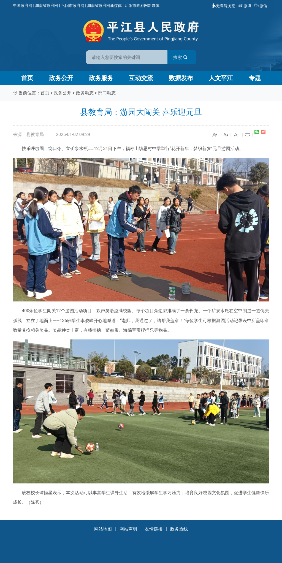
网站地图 (103, 529)
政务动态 (85, 93)
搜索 (180, 57)
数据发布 (181, 78)
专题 (255, 78)
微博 (245, 6)
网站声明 (128, 529)
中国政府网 (22, 5)
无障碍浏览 (223, 6)
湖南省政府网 (46, 5)
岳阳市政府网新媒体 (142, 5)
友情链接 (153, 529)
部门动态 (107, 93)
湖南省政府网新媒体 (104, 5)
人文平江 (221, 78)
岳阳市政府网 (72, 5)
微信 (261, 6)
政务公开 (61, 78)
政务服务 (101, 78)
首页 (27, 78)
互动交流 (141, 78)
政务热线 (179, 529)
